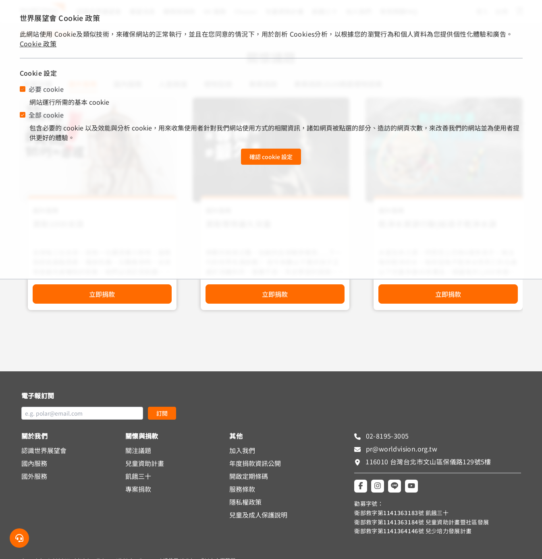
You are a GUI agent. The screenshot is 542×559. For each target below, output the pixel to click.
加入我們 (242, 450)
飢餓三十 (138, 476)
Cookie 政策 (38, 43)
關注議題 (138, 450)
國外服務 (34, 476)
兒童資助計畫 (144, 463)
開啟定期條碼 (248, 476)
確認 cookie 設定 (271, 157)
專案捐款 (138, 489)
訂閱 (162, 413)
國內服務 (34, 463)
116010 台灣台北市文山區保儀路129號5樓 (428, 461)
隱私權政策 (245, 502)
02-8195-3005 (386, 436)
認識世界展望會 (43, 450)
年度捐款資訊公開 (255, 463)
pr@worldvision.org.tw (400, 448)
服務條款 (242, 489)
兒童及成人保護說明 (258, 515)
